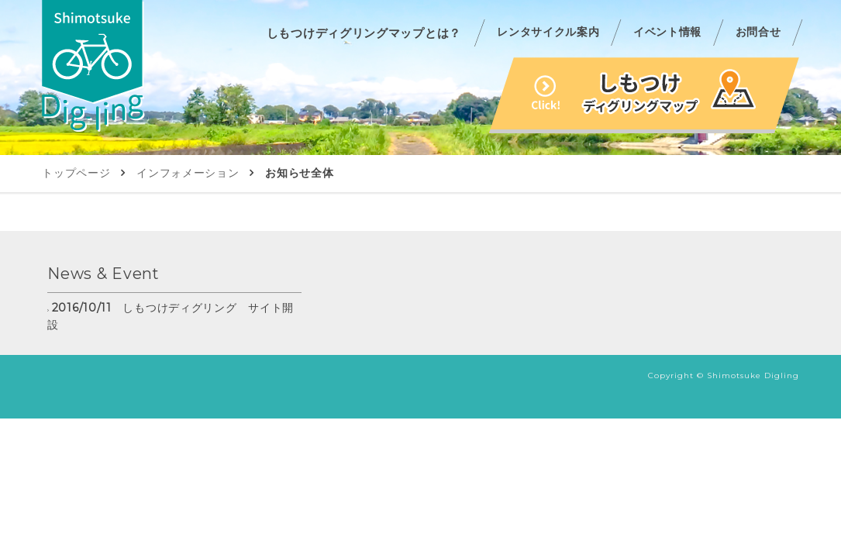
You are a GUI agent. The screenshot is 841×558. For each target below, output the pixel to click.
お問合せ (758, 32)
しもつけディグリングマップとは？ (364, 33)
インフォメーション (187, 173)
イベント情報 (667, 32)
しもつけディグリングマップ (644, 95)
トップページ (76, 173)
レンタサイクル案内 (548, 32)
